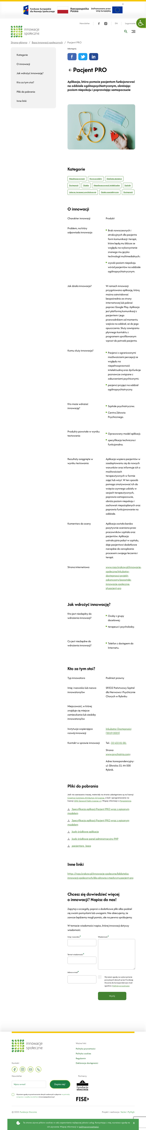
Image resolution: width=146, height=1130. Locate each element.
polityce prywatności (89, 1126)
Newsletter (85, 23)
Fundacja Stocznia (28, 1111)
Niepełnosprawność (77, 178)
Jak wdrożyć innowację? (30, 73)
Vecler (123, 1111)
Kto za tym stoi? (25, 82)
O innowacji (23, 64)
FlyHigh (131, 1111)
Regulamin (81, 1058)
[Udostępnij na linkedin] (93, 56)
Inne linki (22, 101)
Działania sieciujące (114, 178)
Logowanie (130, 23)
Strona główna (19, 42)
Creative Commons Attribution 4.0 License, (86, 797)
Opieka (86, 185)
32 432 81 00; (119, 743)
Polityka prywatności (85, 1048)
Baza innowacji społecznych (47, 42)
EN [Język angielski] (116, 23)
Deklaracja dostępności (87, 1063)
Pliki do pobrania (26, 92)
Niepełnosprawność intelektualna (107, 185)
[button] (141, 23)
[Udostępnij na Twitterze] (82, 56)
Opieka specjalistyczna (110, 192)
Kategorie (22, 55)
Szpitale (128, 185)
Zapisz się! (60, 1084)
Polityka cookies (83, 1053)
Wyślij (112, 995)
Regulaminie (125, 800)
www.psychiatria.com (118, 754)
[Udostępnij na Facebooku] (72, 56)
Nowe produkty (96, 178)
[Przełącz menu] (133, 31)
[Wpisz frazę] (126, 31)
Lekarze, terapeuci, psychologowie (82, 192)
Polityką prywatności (120, 985)
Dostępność (74, 185)
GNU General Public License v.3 (87, 800)
